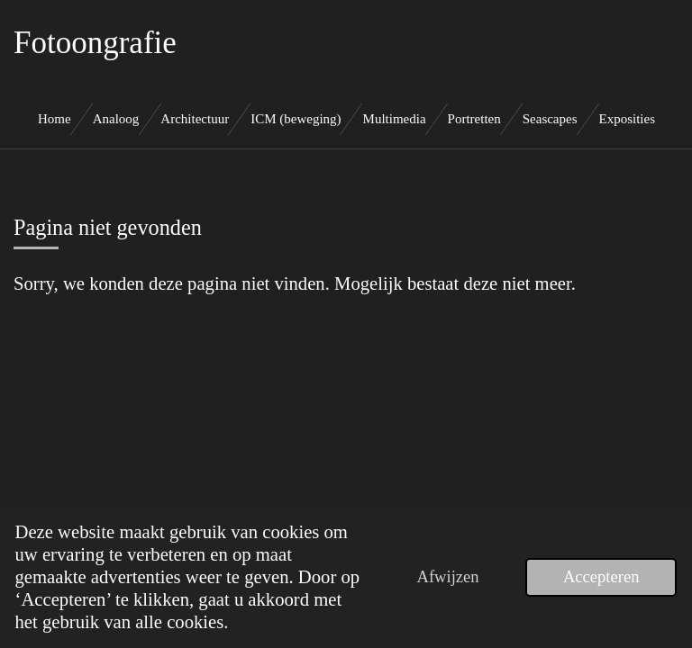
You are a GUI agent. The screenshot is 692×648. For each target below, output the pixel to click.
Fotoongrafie (95, 42)
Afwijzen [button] (447, 576)
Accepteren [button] (601, 576)
